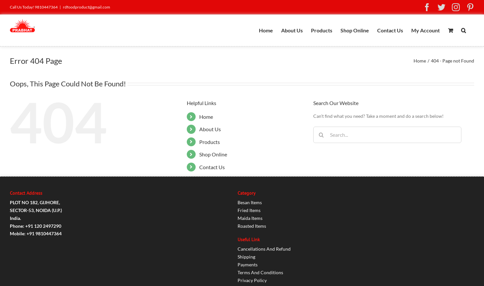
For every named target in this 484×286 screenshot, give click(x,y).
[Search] (321, 135)
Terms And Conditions (260, 272)
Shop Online (213, 154)
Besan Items (250, 202)
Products (209, 142)
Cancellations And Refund (264, 249)
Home (206, 117)
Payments (248, 264)
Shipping (246, 256)
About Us (210, 129)
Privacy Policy (252, 280)
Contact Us (212, 167)
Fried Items (249, 210)
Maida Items (250, 218)
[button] (463, 30)
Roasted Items (252, 226)
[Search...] (387, 135)
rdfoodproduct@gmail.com (86, 7)
